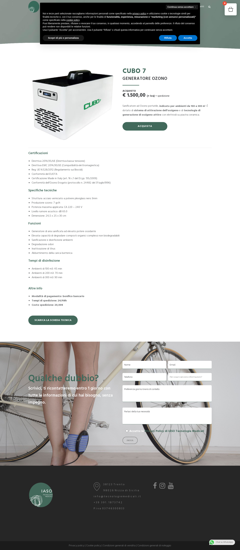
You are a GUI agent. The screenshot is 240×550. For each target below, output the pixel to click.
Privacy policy (76, 545)
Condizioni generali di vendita (119, 545)
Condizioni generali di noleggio (154, 545)
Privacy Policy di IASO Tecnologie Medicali (174, 431)
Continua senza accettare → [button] (182, 7)
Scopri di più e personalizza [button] (63, 38)
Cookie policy (93, 545)
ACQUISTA (145, 126)
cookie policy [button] (73, 20)
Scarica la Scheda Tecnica (53, 320)
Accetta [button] (188, 38)
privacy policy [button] (139, 13)
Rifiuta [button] (168, 38)
